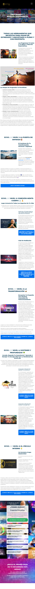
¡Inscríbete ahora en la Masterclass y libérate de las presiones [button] (26, 232)
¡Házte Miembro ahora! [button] (17, 185)
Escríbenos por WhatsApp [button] (17, 520)
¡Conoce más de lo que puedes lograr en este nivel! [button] (26, 396)
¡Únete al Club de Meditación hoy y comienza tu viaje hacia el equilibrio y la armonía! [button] (26, 274)
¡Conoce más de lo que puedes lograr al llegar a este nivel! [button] (17, 337)
